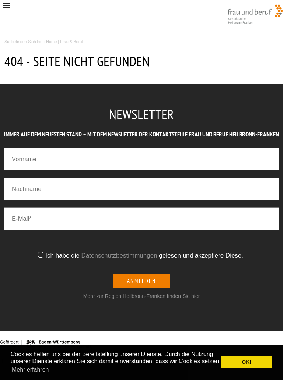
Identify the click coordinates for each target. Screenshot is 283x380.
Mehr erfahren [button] (30, 369)
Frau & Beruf (71, 41)
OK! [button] (246, 362)
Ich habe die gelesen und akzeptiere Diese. (145, 255)
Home (51, 41)
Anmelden (141, 280)
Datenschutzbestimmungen (119, 255)
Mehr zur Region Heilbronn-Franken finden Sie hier (141, 296)
